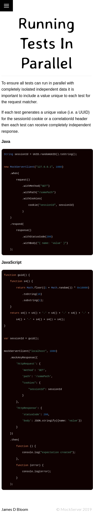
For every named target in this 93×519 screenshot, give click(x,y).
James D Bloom (14, 509)
